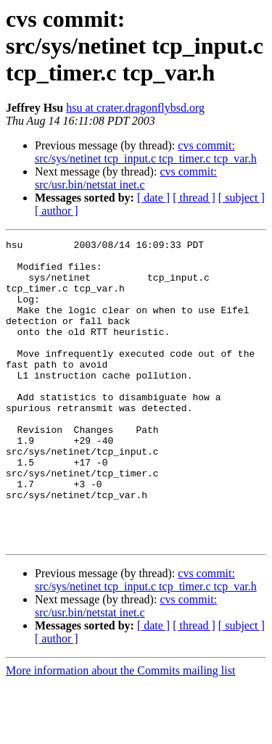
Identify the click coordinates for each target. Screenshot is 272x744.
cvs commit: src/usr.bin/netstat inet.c (126, 178)
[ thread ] (194, 197)
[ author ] (56, 210)
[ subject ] (241, 197)
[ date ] (153, 197)
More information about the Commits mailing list (120, 731)
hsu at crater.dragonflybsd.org (135, 108)
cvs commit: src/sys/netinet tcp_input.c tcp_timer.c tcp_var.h (146, 152)
